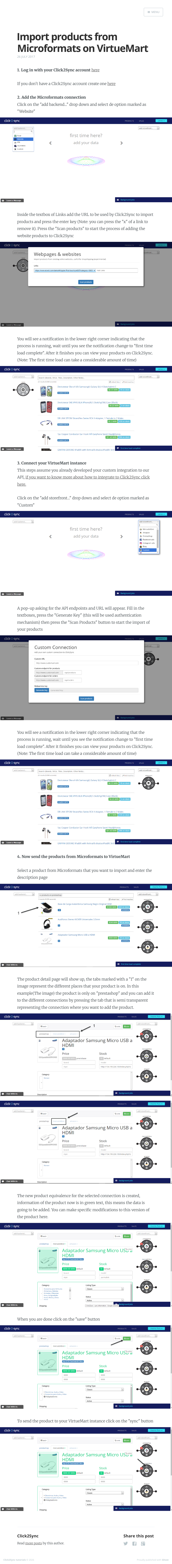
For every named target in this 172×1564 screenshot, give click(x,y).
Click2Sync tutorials (14, 1559)
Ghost (165, 1559)
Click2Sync (28, 1536)
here (95, 70)
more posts (33, 1543)
